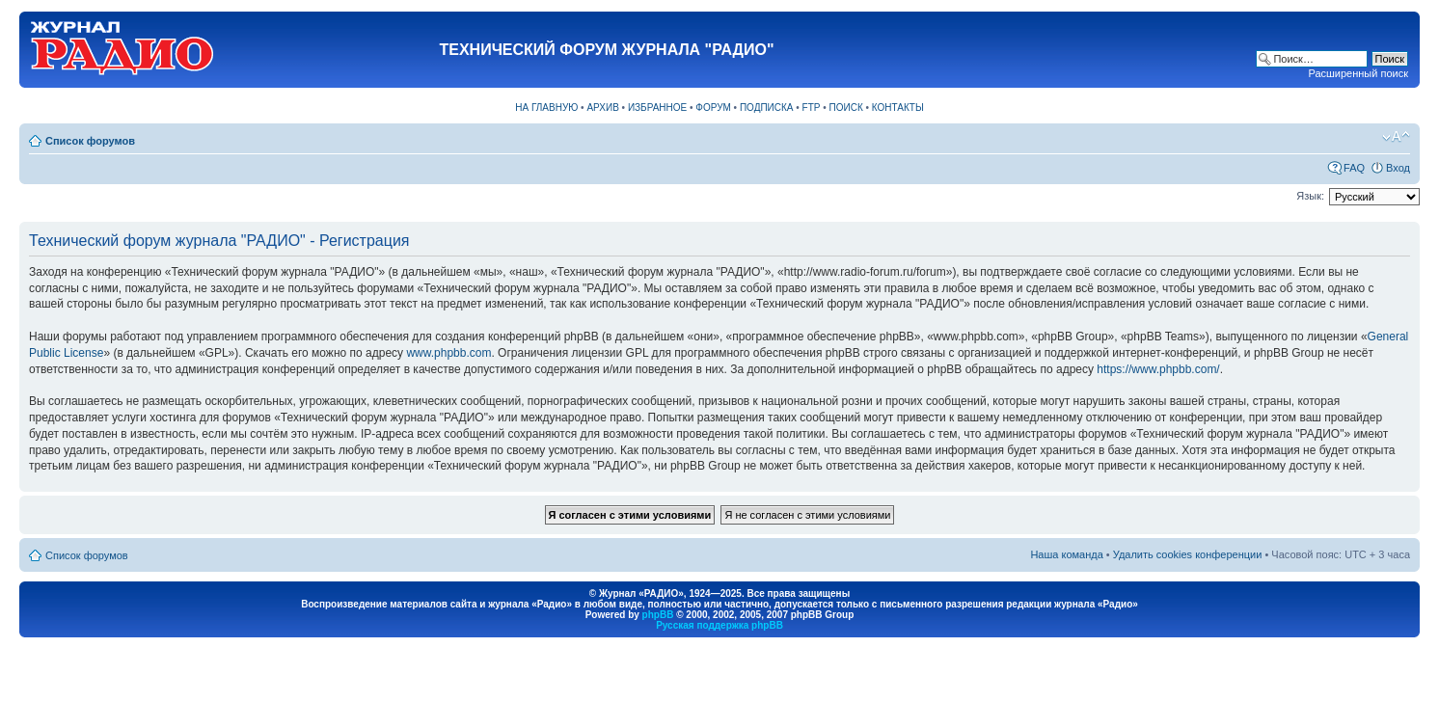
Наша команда (1066, 554)
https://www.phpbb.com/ (1158, 369)
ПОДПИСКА (767, 107)
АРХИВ (602, 107)
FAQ (1354, 168)
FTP (811, 107)
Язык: (1310, 196)
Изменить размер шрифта (1396, 137)
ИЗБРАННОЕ (657, 107)
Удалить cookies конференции (1188, 554)
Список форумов (90, 141)
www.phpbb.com (448, 353)
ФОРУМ (713, 107)
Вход (1398, 168)
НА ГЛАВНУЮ (546, 107)
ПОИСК (846, 107)
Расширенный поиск (1358, 73)
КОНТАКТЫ (898, 107)
